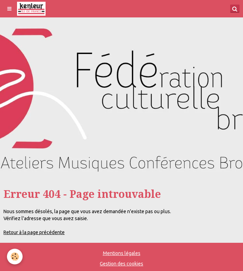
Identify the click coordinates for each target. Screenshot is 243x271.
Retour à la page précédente (34, 232)
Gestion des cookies (121, 263)
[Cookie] (15, 256)
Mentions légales (121, 253)
